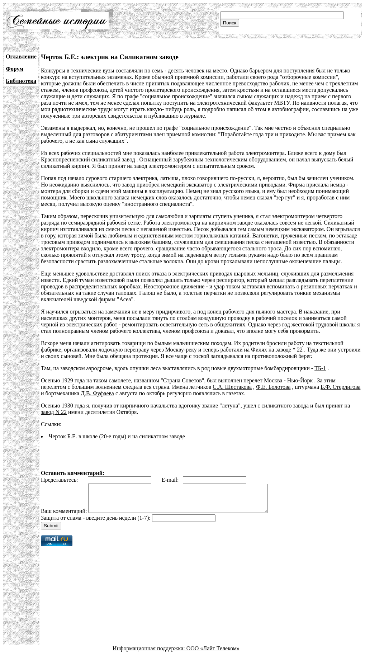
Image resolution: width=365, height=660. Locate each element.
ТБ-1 (320, 368)
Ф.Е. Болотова (273, 387)
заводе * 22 (289, 349)
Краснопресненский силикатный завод (88, 159)
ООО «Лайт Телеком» (213, 654)
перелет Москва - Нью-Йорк (278, 380)
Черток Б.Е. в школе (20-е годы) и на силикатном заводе (117, 436)
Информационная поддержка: (149, 654)
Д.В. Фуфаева (97, 393)
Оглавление (21, 56)
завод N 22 (54, 412)
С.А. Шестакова (232, 387)
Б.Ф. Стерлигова (340, 387)
